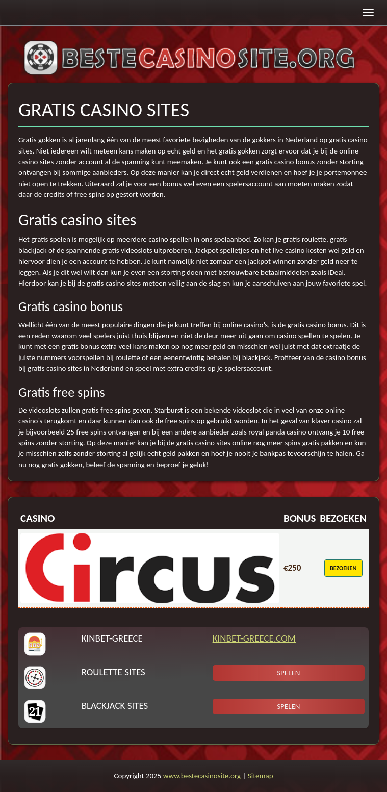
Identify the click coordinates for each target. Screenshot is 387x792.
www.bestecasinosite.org (202, 775)
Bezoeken (343, 568)
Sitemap (260, 775)
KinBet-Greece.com (254, 638)
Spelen (288, 672)
